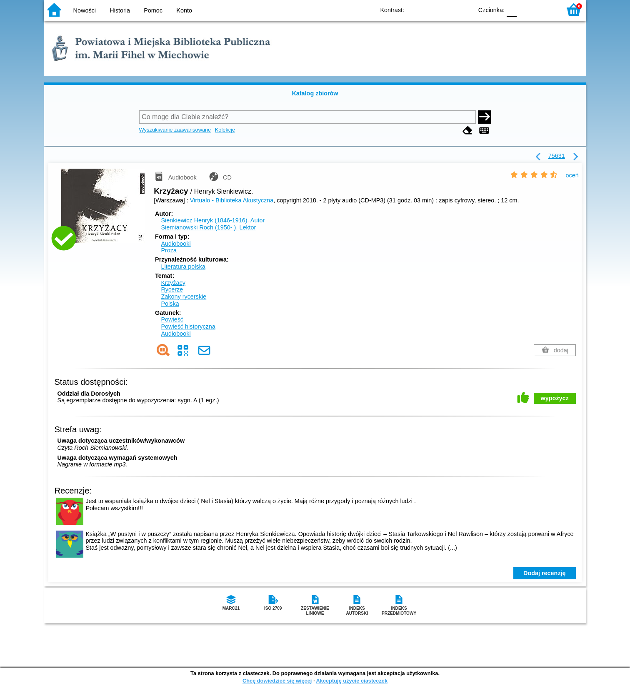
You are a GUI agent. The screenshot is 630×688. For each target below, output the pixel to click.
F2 (545, 9)
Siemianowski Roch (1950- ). (208, 227)
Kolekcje (225, 130)
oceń (572, 175)
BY (464, 9)
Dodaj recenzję (544, 573)
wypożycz (555, 398)
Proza (169, 250)
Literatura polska (183, 266)
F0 (511, 9)
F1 (526, 9)
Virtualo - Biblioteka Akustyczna (232, 200)
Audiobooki (175, 243)
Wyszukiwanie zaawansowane (175, 130)
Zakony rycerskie (183, 296)
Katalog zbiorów (315, 93)
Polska (170, 303)
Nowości (84, 10)
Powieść (172, 319)
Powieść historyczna (188, 326)
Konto (184, 10)
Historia (120, 10)
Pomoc (153, 10)
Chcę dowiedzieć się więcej (277, 681)
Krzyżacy (173, 282)
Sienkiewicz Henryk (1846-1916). (213, 220)
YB (447, 9)
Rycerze (172, 289)
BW (430, 9)
